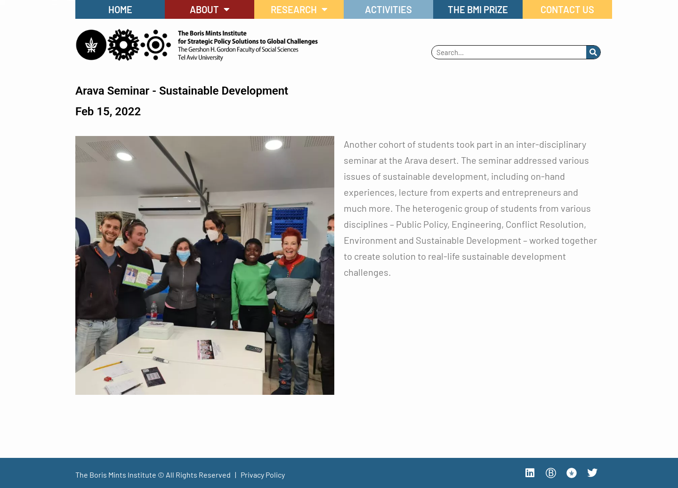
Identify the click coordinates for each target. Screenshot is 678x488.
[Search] (593, 52)
